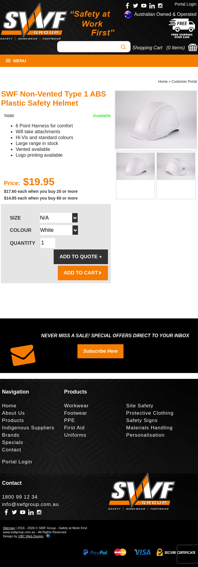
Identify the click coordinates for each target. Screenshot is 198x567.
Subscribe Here (100, 351)
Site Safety (139, 406)
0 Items (175, 47)
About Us (13, 413)
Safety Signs (142, 420)
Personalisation (145, 435)
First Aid (74, 428)
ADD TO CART (83, 273)
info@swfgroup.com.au (30, 504)
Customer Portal (184, 82)
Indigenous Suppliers (28, 428)
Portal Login (186, 4)
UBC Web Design (30, 536)
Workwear (76, 406)
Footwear (75, 413)
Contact (11, 450)
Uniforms (75, 435)
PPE (69, 420)
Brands (11, 435)
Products (13, 420)
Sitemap (9, 528)
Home (163, 82)
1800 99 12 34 (20, 497)
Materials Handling (149, 428)
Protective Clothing (150, 413)
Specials (12, 442)
